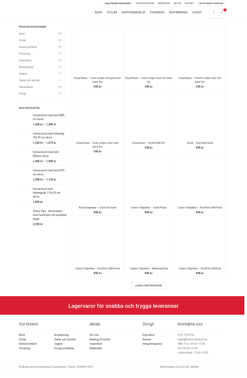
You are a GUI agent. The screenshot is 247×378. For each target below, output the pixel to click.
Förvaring (24, 56)
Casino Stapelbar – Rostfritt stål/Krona (97, 271)
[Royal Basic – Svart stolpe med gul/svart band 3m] (97, 53)
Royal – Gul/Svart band (200, 145)
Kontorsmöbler (28, 49)
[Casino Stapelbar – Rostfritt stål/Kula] (200, 244)
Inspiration (95, 346)
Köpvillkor (148, 337)
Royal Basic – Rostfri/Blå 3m (148, 145)
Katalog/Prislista (99, 342)
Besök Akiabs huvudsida (211, 3)
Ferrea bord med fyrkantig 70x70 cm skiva (48, 138)
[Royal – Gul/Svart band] (200, 118)
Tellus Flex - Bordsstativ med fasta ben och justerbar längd (50, 217)
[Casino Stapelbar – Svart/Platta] (148, 183)
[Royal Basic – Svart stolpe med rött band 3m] (148, 53)
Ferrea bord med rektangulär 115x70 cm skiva (46, 195)
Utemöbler (25, 63)
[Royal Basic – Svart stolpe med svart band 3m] (97, 118)
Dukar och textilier (65, 342)
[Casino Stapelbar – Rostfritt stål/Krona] (97, 244)
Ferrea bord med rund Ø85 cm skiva (48, 119)
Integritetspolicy (152, 346)
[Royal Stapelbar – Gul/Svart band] (97, 183)
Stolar (22, 43)
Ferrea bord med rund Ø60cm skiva (46, 156)
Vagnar (23, 76)
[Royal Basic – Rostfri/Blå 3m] (148, 118)
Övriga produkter (64, 351)
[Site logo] (42, 13)
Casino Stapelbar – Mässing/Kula (148, 271)
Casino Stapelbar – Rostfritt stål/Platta (199, 210)
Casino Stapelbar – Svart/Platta (148, 210)
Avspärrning (26, 69)
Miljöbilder (95, 351)
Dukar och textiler (29, 83)
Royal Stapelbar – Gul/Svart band (97, 210)
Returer (146, 342)
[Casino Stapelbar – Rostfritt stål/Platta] (200, 183)
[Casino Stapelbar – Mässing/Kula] (148, 244)
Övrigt (22, 96)
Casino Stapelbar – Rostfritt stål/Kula (200, 271)
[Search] (214, 13)
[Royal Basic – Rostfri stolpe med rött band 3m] (200, 53)
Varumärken (26, 89)
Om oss (94, 337)
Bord (22, 36)
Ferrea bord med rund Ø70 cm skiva (48, 175)
